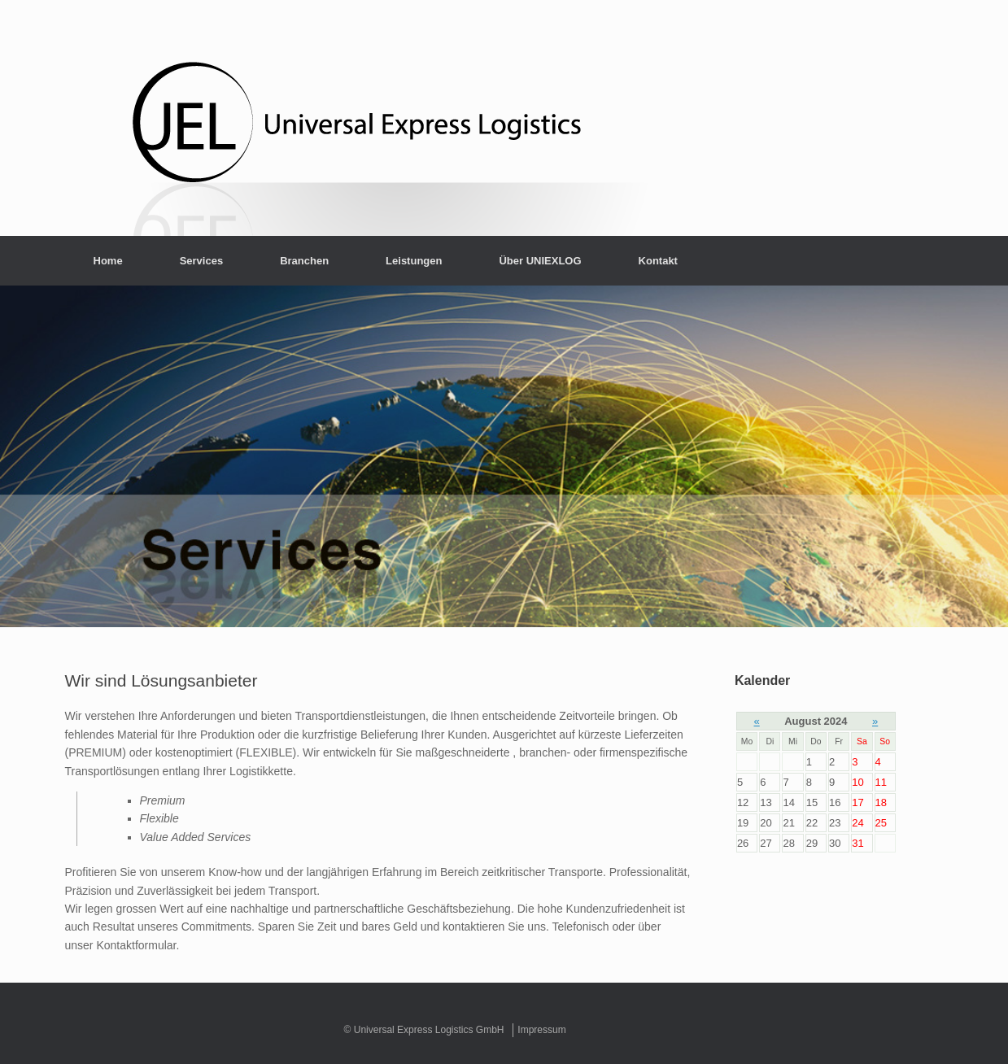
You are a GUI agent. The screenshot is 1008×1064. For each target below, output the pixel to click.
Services (202, 261)
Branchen (304, 261)
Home (108, 261)
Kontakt (658, 261)
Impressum (541, 1030)
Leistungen (414, 261)
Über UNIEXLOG (540, 261)
